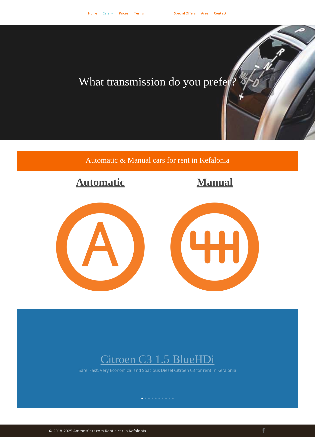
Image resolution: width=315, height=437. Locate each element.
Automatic (100, 182)
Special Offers (185, 13)
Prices (123, 13)
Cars (106, 13)
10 (173, 398)
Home (92, 13)
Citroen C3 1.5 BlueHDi (157, 363)
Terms (139, 13)
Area (205, 13)
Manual (215, 182)
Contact (220, 13)
